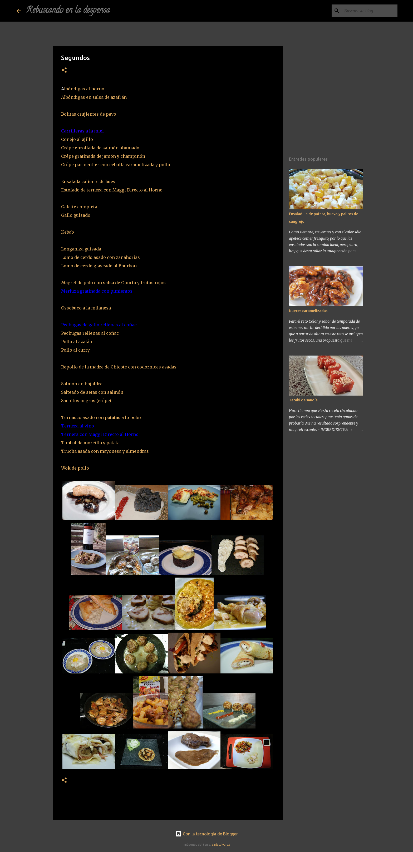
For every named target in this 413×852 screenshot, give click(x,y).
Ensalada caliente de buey (88, 181)
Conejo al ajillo (77, 139)
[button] (64, 70)
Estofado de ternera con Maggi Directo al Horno (112, 190)
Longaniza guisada (81, 249)
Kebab (69, 232)
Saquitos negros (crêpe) (86, 400)
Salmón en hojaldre (81, 383)
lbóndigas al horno (84, 88)
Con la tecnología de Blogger (206, 833)
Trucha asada (75, 451)
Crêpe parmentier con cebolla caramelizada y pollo (115, 164)
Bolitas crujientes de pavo (89, 114)
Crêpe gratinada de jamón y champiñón (103, 156)
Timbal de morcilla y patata (90, 442)
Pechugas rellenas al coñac (90, 333)
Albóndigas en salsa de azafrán (94, 97)
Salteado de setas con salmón (92, 392)
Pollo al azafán (76, 341)
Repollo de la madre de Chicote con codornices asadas (118, 367)
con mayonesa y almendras (119, 451)
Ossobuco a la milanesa (87, 308)
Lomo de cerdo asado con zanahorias (100, 257)
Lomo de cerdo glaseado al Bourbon (99, 265)
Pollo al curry (75, 350)
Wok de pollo (75, 468)
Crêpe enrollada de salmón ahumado (101, 147)
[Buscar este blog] (369, 10)
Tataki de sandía (303, 400)
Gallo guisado (75, 215)
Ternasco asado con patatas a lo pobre (101, 417)
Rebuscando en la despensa (68, 10)
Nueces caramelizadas (308, 311)
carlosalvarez (221, 844)
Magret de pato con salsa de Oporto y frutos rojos (113, 282)
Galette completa (79, 206)
